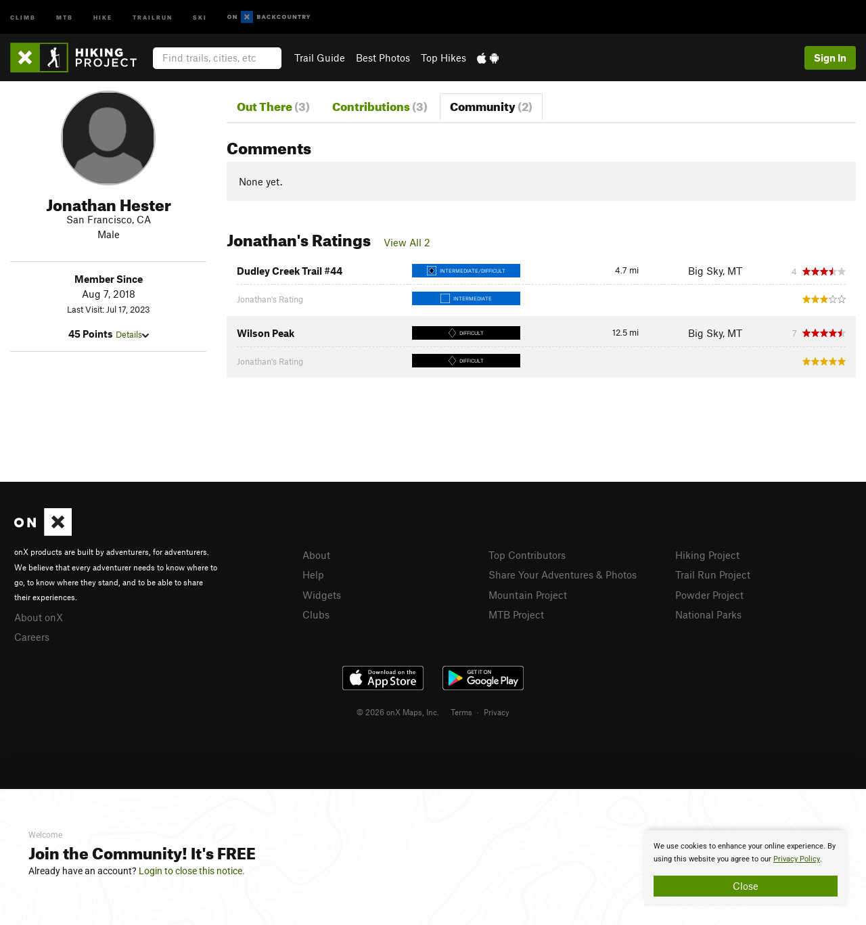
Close (745, 886)
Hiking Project (707, 555)
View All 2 (407, 242)
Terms (461, 712)
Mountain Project (527, 595)
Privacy (496, 712)
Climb (23, 16)
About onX (38, 617)
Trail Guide (319, 57)
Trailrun (153, 16)
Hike (102, 16)
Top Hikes (443, 57)
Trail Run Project (712, 574)
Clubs (315, 614)
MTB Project (516, 614)
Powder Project (709, 595)
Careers (31, 637)
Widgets (321, 595)
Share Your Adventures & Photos (562, 574)
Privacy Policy (796, 859)
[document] (746, 868)
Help (313, 574)
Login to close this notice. (192, 870)
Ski (200, 16)
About (316, 555)
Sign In (830, 57)
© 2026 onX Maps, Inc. (398, 712)
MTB (64, 16)
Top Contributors (527, 555)
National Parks (708, 614)
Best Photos (383, 57)
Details (132, 334)
